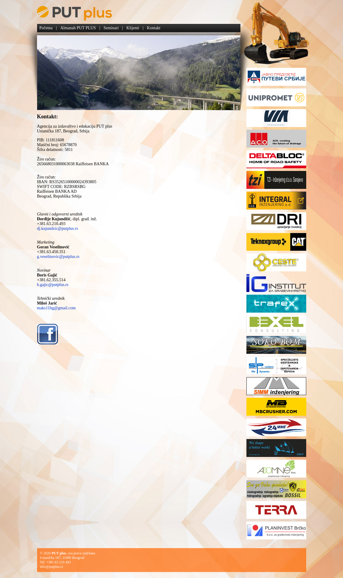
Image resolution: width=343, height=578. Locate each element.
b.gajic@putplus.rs (52, 284)
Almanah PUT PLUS (78, 28)
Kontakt (153, 28)
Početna (46, 28)
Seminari (111, 28)
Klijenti (132, 28)
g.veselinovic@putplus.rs (58, 256)
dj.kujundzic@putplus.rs (57, 228)
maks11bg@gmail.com (56, 308)
